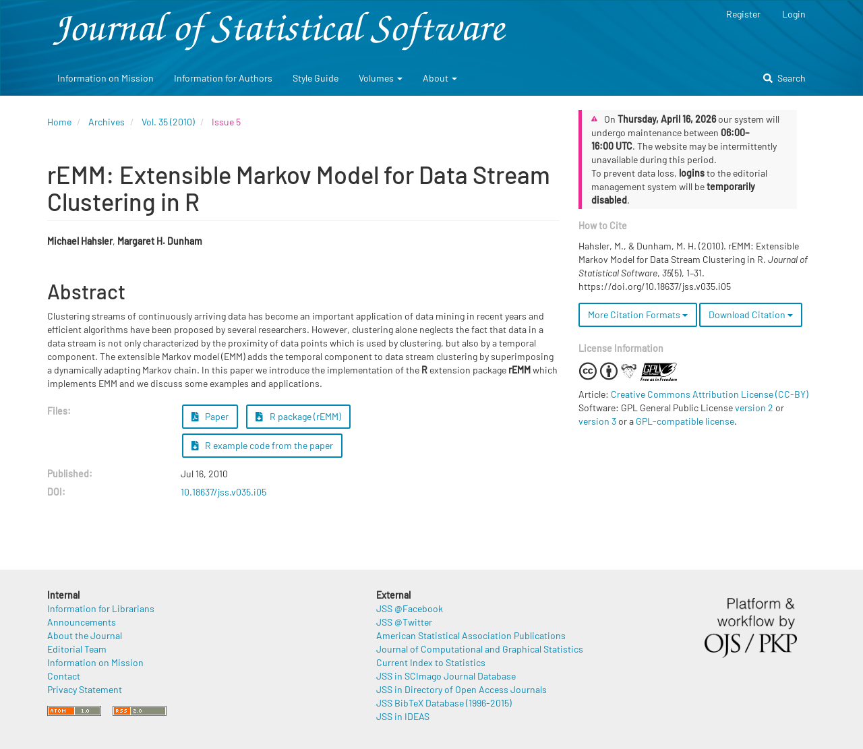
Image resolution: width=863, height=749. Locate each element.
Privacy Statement (84, 689)
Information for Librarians (100, 608)
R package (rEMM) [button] (298, 416)
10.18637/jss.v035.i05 (223, 492)
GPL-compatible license (685, 421)
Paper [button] (210, 416)
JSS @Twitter (404, 622)
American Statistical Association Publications (471, 635)
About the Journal (84, 635)
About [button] (440, 78)
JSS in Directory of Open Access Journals (461, 689)
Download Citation (751, 314)
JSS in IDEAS (402, 716)
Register (743, 14)
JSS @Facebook (409, 608)
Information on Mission (105, 78)
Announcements (81, 622)
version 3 (597, 421)
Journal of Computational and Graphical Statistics (479, 649)
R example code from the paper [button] (262, 445)
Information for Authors (223, 78)
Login (794, 14)
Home (59, 121)
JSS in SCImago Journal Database (446, 676)
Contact (63, 676)
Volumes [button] (381, 78)
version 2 (754, 407)
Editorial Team (77, 649)
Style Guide (315, 78)
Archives (106, 121)
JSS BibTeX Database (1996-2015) (444, 703)
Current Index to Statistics (430, 662)
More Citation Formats (638, 314)
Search (784, 78)
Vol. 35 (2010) (168, 121)
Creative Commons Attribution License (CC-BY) (709, 394)
